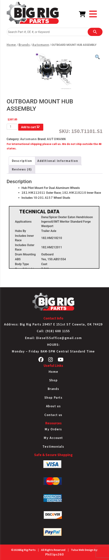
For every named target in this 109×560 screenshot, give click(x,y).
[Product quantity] (12, 127)
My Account (53, 438)
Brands (24, 45)
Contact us (53, 415)
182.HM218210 (74, 193)
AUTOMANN (56, 139)
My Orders (53, 429)
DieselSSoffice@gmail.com (59, 338)
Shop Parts (53, 398)
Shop (53, 380)
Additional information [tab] (57, 161)
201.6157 (45, 198)
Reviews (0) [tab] (22, 169)
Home (11, 45)
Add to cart (28, 127)
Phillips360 (54, 554)
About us (53, 406)
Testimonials (53, 446)
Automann (40, 45)
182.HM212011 (33, 193)
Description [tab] (22, 161)
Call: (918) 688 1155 (53, 331)
